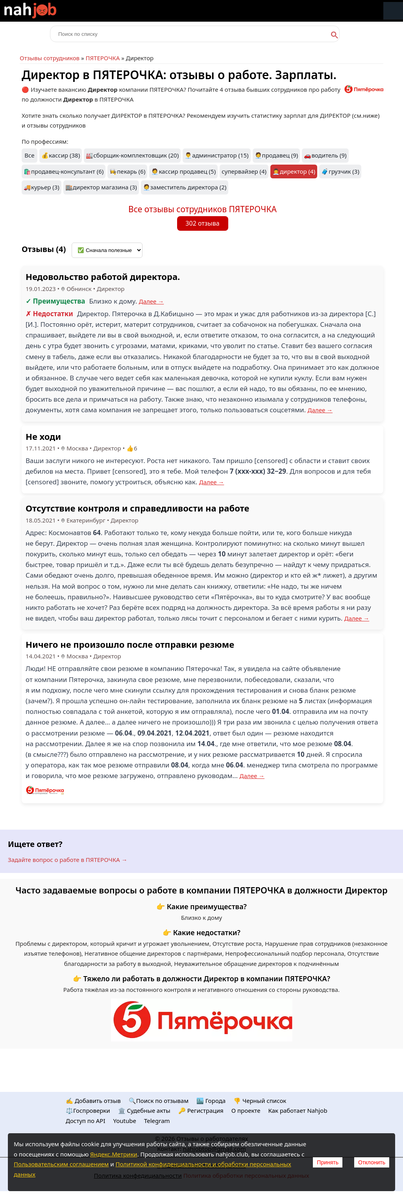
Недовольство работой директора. (103, 276)
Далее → (151, 301)
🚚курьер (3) (41, 187)
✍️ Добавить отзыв (93, 1100)
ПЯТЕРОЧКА (102, 58)
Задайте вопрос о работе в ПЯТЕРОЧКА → (68, 860)
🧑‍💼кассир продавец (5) (183, 171)
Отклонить (371, 1162)
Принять (327, 1162)
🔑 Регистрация (201, 1110)
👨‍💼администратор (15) (216, 155)
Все (29, 155)
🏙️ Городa (211, 1100)
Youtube (124, 1121)
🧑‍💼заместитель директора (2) (185, 187)
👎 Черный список (259, 1100)
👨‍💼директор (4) (293, 171)
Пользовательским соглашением (61, 1164)
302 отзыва (202, 223)
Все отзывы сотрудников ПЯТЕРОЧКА (202, 209)
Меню (393, 11)
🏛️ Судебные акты (144, 1110)
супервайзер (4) (244, 171)
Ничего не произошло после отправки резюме (130, 644)
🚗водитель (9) (325, 155)
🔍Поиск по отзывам (159, 1100)
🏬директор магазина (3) (101, 187)
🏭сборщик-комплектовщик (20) (132, 155)
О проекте (246, 1110)
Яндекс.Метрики (113, 1154)
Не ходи (43, 436)
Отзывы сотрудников (49, 58)
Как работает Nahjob (297, 1110)
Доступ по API (85, 1121)
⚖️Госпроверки (88, 1110)
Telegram (157, 1121)
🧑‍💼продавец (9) (276, 155)
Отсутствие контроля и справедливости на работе (137, 508)
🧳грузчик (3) (340, 171)
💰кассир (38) (60, 155)
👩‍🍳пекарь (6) (127, 171)
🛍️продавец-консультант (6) (64, 171)
